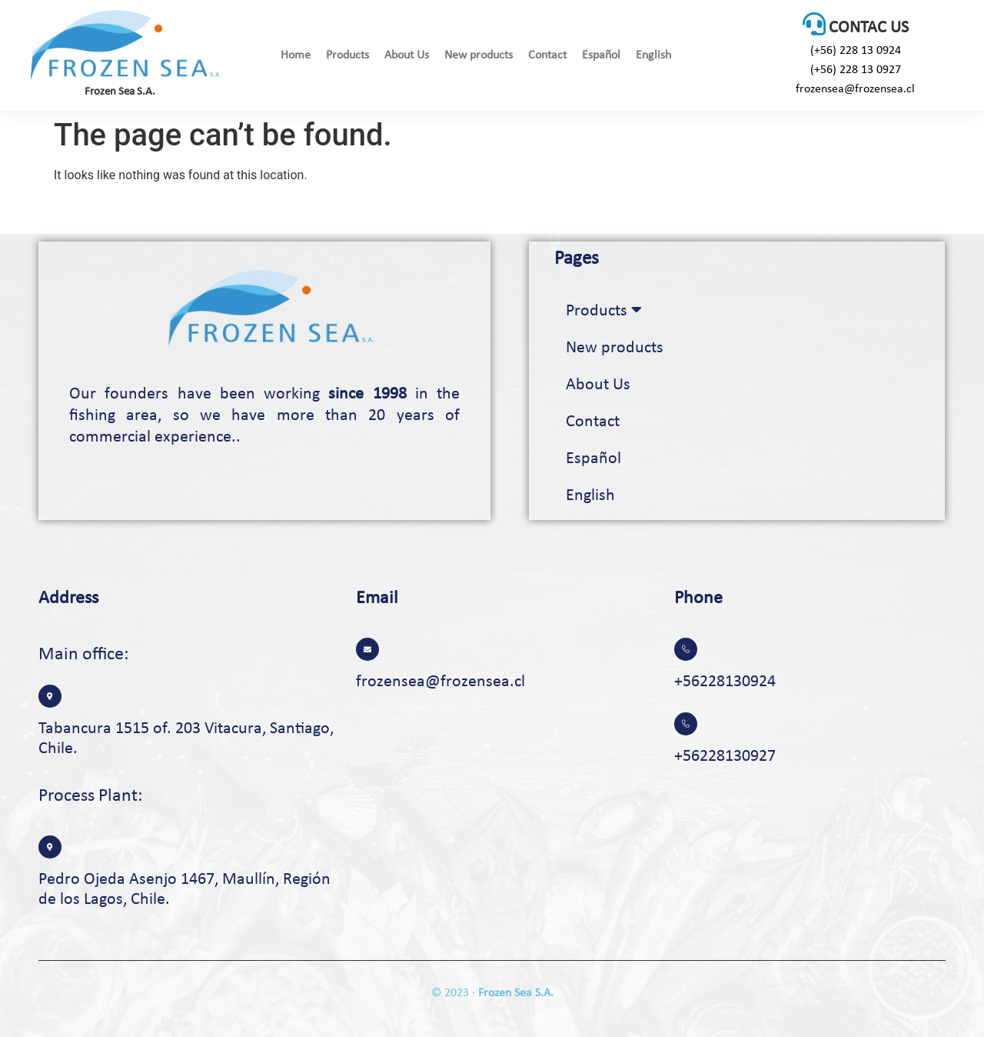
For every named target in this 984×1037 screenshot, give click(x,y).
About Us (406, 55)
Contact (547, 55)
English (653, 55)
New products (478, 55)
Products (347, 55)
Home (296, 55)
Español (601, 55)
